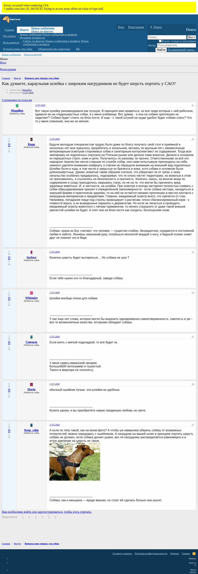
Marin (31, 389)
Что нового (9, 36)
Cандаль (31, 342)
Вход (3, 62)
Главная (9, 29)
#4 (193, 292)
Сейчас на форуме (34, 41)
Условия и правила (122, 553)
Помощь (174, 553)
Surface (31, 257)
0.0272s (193, 572)
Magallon (27, 90)
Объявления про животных (54, 48)
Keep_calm (31, 430)
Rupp (31, 144)
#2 (193, 139)
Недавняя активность (32, 37)
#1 (193, 105)
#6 (193, 384)
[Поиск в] (191, 37)
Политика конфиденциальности (151, 553)
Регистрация (8, 69)
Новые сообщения (42, 28)
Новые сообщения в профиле (59, 34)
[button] (18, 36)
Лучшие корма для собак (17, 48)
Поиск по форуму (42, 31)
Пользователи (11, 42)
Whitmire (31, 297)
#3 (193, 252)
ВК (78, 48)
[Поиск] (155, 27)
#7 (193, 424)
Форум (24, 29)
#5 (193, 336)
